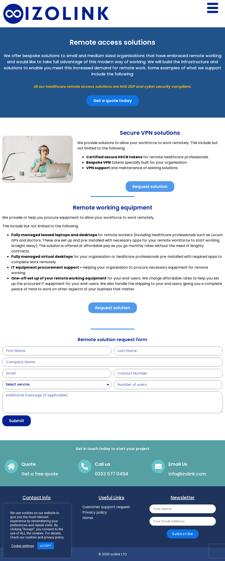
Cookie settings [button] (22, 546)
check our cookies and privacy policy (37, 537)
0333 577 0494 (111, 474)
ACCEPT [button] (45, 545)
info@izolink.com (187, 474)
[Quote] (11, 466)
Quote (28, 464)
